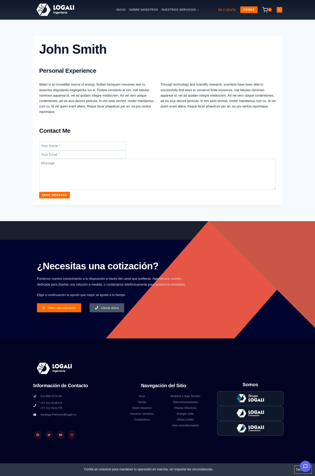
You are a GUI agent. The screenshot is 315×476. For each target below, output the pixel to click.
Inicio (121, 9)
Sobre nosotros (143, 9)
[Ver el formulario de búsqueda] (279, 10)
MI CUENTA (227, 10)
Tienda (249, 9)
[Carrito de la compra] (267, 9)
